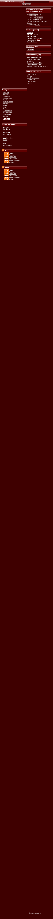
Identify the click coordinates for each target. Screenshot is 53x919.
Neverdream (7, 145)
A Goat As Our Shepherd (35, 38)
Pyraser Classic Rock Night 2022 (38, 66)
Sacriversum (31, 36)
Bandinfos (6, 109)
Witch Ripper (31, 40)
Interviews (30, 47)
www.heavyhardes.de (35, 913)
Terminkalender (14, 160)
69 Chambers (7, 134)
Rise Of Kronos (32, 34)
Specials (6, 103)
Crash (5, 140)
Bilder (5, 105)
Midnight (30, 61)
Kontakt (5, 116)
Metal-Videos (31, 71)
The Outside (31, 81)
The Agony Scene (33, 78)
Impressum (7, 114)
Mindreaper (31, 80)
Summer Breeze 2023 (34, 63)
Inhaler (37, 25)
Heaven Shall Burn (33, 59)
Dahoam (6, 93)
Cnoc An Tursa (32, 42)
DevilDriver (7, 129)
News (11, 153)
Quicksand (39, 16)
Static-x (38, 14)
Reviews (29, 30)
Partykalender (8, 102)
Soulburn (30, 33)
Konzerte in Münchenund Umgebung (34, 10)
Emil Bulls (30, 50)
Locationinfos (7, 111)
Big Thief (38, 19)
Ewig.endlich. (31, 74)
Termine (5, 100)
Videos (11, 162)
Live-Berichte (31, 54)
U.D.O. (29, 83)
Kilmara (29, 76)
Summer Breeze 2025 (34, 57)
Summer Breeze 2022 (34, 65)
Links (4, 107)
